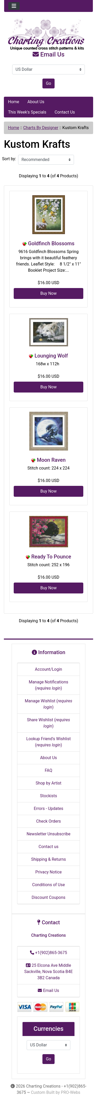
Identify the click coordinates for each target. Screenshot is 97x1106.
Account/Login (48, 669)
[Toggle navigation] (14, 6)
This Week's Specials (27, 112)
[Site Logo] (48, 35)
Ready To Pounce (51, 557)
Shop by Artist (49, 783)
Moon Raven (51, 460)
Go (48, 83)
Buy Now (48, 293)
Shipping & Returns (48, 859)
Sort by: (9, 158)
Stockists (48, 795)
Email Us (49, 54)
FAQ (48, 770)
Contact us (48, 846)
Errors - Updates (48, 808)
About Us (35, 101)
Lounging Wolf (51, 356)
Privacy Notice (48, 872)
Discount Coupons (48, 897)
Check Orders (48, 821)
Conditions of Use (48, 884)
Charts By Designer (40, 127)
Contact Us (65, 112)
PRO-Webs (70, 1092)
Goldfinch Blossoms (51, 243)
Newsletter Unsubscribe (49, 833)
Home (13, 101)
